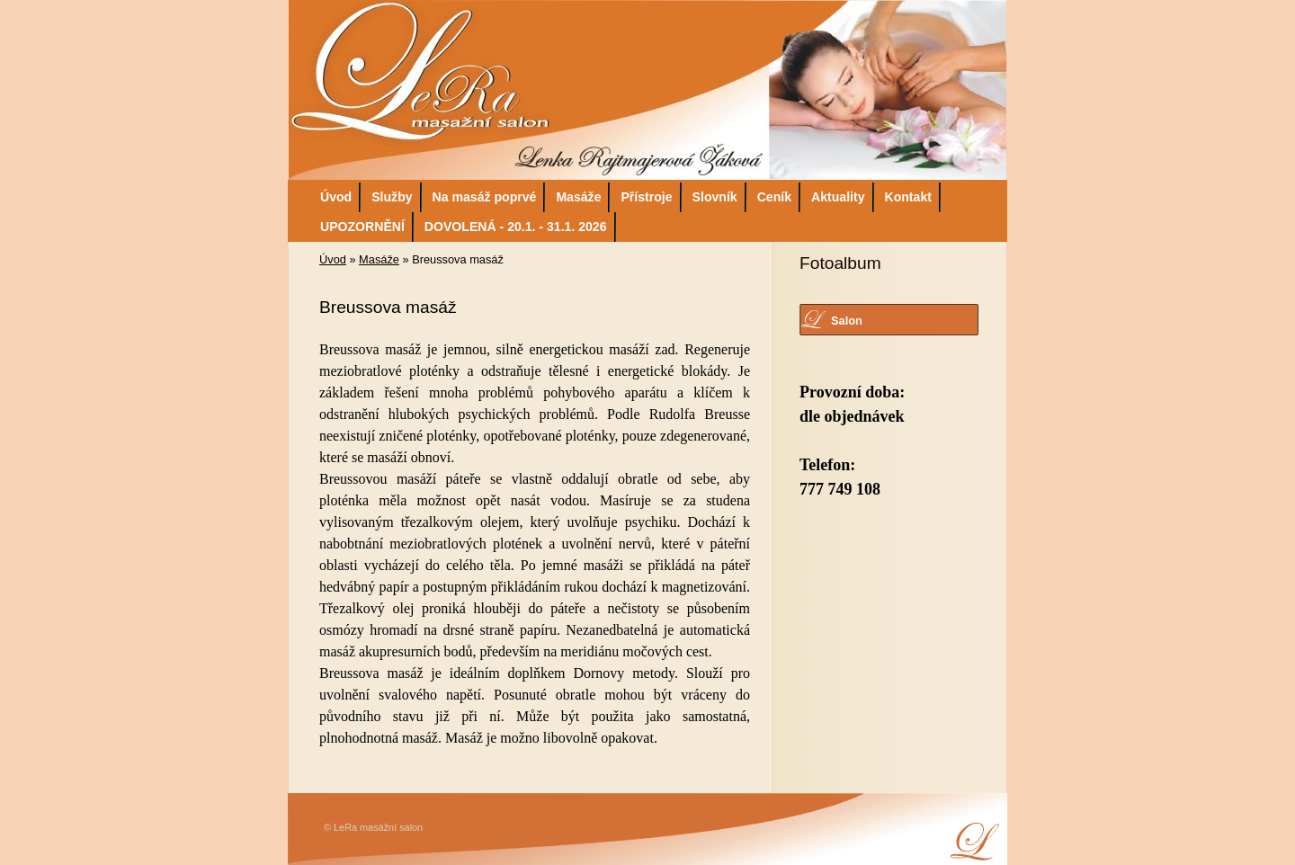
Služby (391, 197)
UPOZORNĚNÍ (362, 226)
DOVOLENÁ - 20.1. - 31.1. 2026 (515, 226)
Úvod (336, 197)
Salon (846, 320)
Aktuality (837, 197)
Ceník (774, 197)
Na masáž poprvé (485, 197)
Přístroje (646, 197)
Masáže (578, 197)
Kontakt (908, 197)
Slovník (714, 197)
